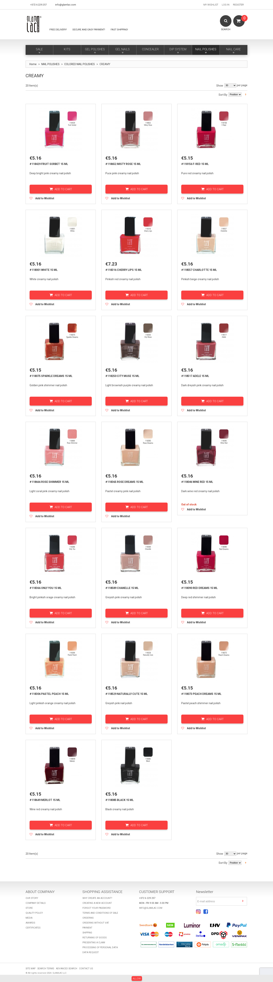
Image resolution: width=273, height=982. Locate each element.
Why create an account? (97, 899)
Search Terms (45, 969)
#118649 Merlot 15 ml (45, 800)
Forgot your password (96, 908)
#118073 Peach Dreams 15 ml (201, 694)
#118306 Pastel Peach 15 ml (49, 694)
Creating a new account (97, 903)
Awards (30, 923)
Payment (87, 928)
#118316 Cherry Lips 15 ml (123, 270)
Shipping (87, 933)
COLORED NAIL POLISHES (79, 64)
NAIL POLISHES (50, 64)
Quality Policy (34, 913)
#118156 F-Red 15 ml (195, 164)
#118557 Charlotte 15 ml (199, 270)
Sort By (223, 94)
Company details (36, 903)
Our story (32, 899)
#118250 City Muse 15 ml (122, 376)
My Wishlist (210, 4)
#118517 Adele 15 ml (195, 376)
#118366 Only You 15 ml (46, 588)
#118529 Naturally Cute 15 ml (126, 694)
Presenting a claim (93, 943)
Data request (90, 953)
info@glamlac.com (65, 4)
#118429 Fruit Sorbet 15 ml (49, 164)
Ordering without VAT (95, 923)
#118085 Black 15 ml (119, 800)
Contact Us (86, 969)
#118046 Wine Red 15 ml (197, 482)
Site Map (30, 969)
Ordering (88, 918)
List (32, 93)
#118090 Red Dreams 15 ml (199, 588)
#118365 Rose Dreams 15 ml (124, 482)
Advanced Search (66, 969)
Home (33, 64)
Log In (225, 4)
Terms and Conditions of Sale (100, 913)
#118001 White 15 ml (44, 270)
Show (219, 85)
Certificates (33, 928)
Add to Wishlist (44, 198)
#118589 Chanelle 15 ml (122, 588)
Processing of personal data (100, 948)
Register (238, 4)
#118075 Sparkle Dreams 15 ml (51, 376)
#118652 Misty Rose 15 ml (123, 164)
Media (29, 918)
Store (29, 908)
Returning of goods (94, 938)
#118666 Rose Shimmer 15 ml (49, 482)
